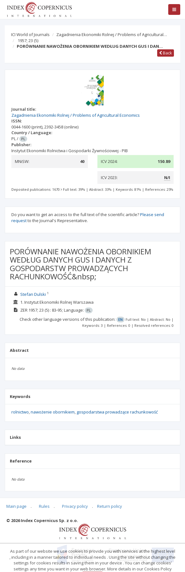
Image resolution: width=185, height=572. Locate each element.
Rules (44, 506)
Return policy (109, 506)
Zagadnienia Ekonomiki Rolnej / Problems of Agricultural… (111, 34)
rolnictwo (20, 412)
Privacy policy (75, 506)
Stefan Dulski (33, 294)
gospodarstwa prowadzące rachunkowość (117, 412)
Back (165, 53)
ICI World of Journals (30, 34)
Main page (16, 506)
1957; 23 (28, 40)
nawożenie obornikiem (53, 412)
